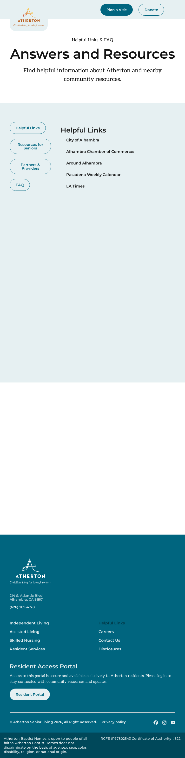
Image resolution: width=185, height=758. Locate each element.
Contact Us (109, 640)
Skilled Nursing (25, 640)
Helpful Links (112, 623)
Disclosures (110, 649)
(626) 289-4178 (22, 607)
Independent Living (29, 623)
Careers (106, 631)
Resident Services (27, 649)
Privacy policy (114, 722)
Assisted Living (25, 631)
